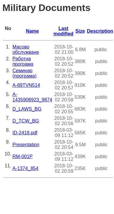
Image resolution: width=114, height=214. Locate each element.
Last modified (63, 31)
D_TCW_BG (26, 120)
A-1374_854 (25, 168)
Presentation (26, 144)
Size (80, 31)
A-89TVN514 (26, 85)
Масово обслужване (26, 49)
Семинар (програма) (25, 73)
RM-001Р (23, 156)
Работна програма (23, 61)
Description (100, 31)
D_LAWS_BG (27, 108)
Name (32, 31)
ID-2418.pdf (25, 132)
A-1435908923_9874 (32, 97)
